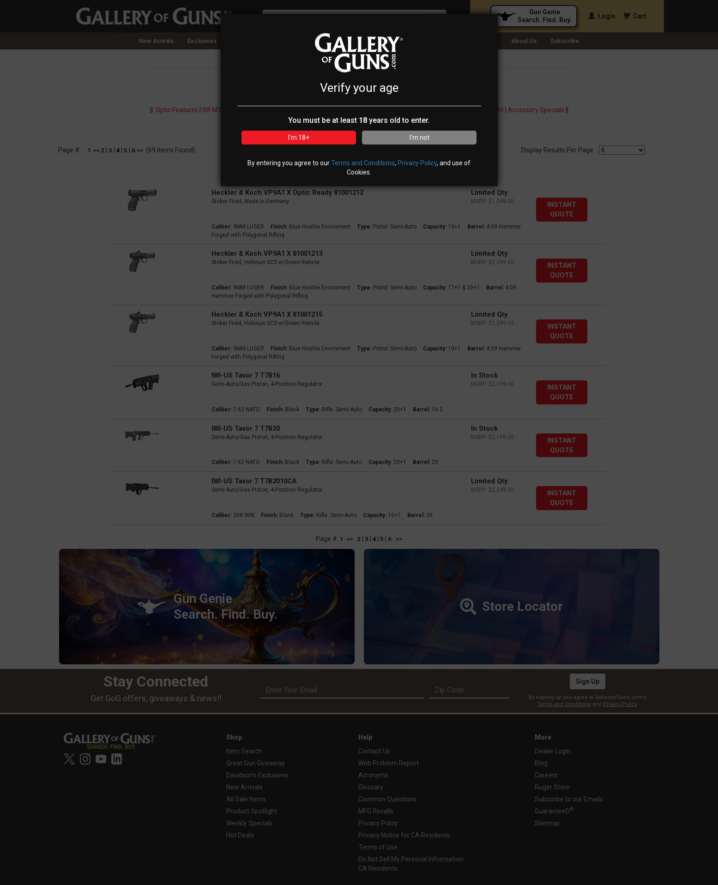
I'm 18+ (298, 137)
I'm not (419, 137)
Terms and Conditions (363, 163)
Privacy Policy (417, 163)
